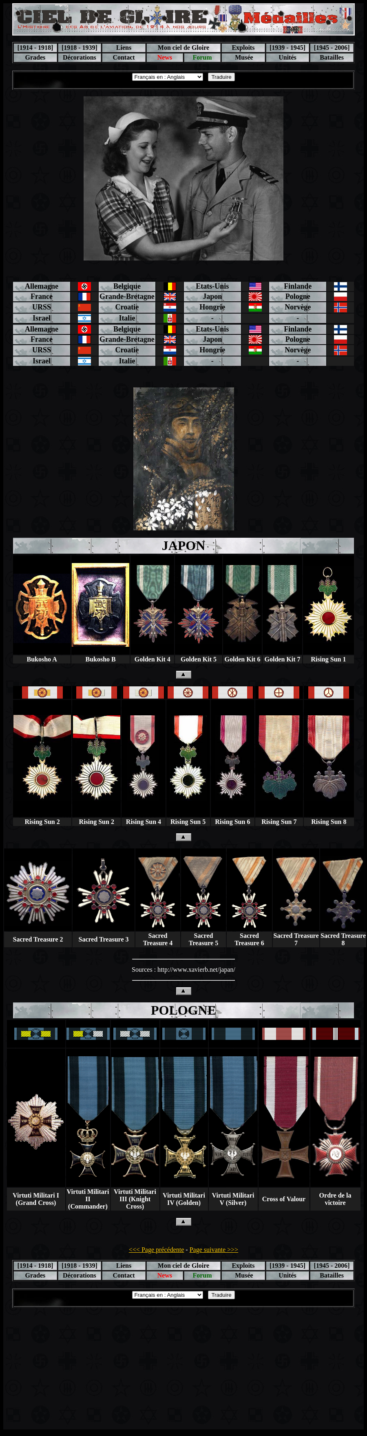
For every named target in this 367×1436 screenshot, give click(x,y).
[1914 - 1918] (35, 47)
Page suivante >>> (214, 1249)
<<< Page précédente (156, 1249)
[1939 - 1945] (287, 47)
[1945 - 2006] (332, 47)
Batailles (332, 57)
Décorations (79, 57)
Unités (287, 57)
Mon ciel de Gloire (183, 47)
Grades (35, 57)
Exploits (243, 47)
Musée (243, 57)
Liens (123, 47)
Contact (124, 57)
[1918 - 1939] (79, 47)
